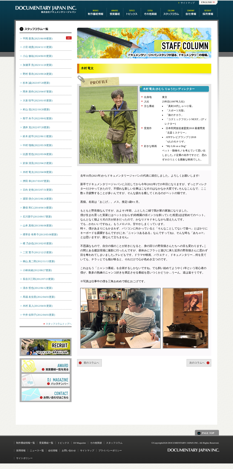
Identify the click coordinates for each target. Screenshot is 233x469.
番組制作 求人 (209, 12)
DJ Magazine (79, 443)
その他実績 (96, 443)
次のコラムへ (197, 362)
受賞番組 (115, 12)
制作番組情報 (96, 12)
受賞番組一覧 (46, 443)
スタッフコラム (171, 12)
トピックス (132, 12)
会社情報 (191, 12)
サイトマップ (188, 2)
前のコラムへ (91, 362)
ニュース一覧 (37, 450)
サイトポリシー (24, 458)
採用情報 (21, 450)
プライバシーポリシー (110, 450)
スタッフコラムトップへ (59, 323)
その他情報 (151, 12)
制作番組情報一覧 (25, 443)
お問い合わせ (69, 450)
